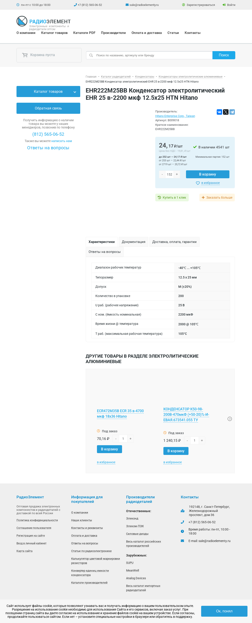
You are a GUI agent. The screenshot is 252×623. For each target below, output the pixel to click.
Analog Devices (136, 578)
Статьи (173, 33)
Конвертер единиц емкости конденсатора (90, 573)
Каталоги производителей (89, 582)
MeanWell (132, 570)
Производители (113, 33)
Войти (229, 5)
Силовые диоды (137, 533)
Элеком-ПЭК (135, 526)
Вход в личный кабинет (31, 543)
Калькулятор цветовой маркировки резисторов (95, 561)
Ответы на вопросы (48, 147)
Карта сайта (24, 551)
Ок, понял (224, 611)
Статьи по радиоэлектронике (91, 551)
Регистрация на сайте (30, 535)
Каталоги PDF (84, 33)
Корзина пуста (38, 55)
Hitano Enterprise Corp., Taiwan (175, 116)
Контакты (192, 33)
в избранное (210, 183)
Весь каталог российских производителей (143, 543)
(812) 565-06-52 (48, 134)
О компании (25, 33)
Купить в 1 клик (174, 197)
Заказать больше (219, 197)
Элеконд (132, 518)
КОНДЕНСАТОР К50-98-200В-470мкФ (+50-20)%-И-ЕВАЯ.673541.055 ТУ (186, 414)
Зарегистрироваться (198, 5)
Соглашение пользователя (33, 528)
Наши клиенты (81, 520)
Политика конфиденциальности (37, 520)
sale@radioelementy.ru (144, 5)
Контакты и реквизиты (87, 528)
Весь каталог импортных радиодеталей (143, 588)
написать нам (61, 141)
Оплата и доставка (147, 33)
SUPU (129, 562)
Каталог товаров (54, 33)
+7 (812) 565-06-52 (90, 5)
